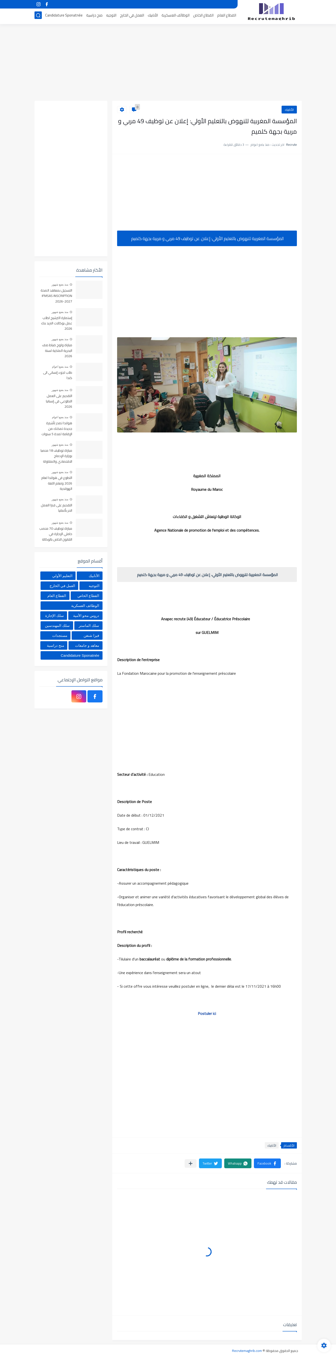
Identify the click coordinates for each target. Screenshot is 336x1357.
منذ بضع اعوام (60, 366)
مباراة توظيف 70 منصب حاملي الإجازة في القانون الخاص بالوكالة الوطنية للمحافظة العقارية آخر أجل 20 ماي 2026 (55, 534)
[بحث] (38, 16)
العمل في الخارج (132, 16)
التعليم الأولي (62, 576)
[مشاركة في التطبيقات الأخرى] (191, 1163)
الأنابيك (153, 16)
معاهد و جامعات (87, 645)
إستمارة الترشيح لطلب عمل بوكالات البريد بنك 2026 (56, 323)
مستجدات (59, 635)
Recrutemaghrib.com (247, 1351)
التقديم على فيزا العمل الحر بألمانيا (56, 508)
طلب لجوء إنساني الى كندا (57, 375)
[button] (267, 1163)
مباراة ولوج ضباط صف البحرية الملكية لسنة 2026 (57, 350)
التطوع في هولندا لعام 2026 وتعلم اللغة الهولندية (56, 483)
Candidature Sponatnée (64, 16)
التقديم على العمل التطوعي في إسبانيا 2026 (59, 401)
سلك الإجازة (54, 616)
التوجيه (111, 16)
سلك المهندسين (57, 625)
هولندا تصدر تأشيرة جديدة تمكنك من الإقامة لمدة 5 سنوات (57, 428)
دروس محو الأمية (86, 616)
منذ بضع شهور (60, 284)
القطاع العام (226, 16)
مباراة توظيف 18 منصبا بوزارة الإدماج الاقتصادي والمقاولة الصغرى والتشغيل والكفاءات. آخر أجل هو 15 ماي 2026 (56, 456)
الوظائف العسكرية (176, 16)
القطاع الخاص (203, 16)
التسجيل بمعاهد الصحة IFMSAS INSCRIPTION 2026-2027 (56, 296)
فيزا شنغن (91, 635)
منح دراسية (94, 16)
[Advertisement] (168, 63)
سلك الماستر (89, 625)
